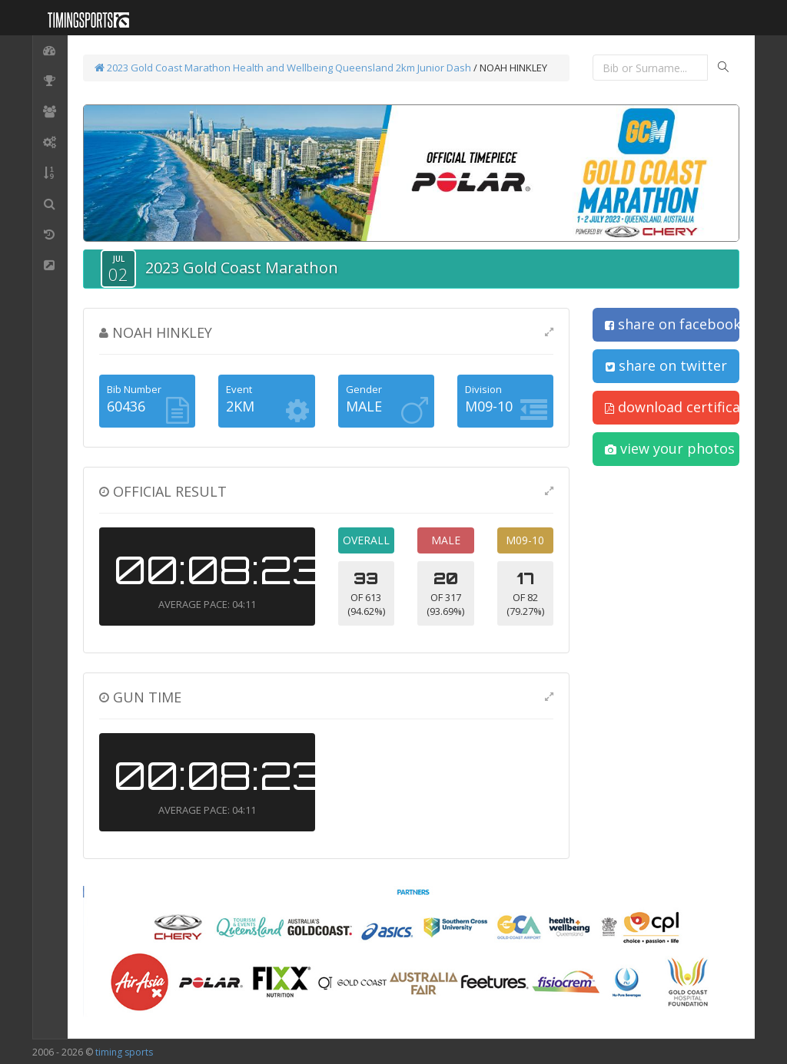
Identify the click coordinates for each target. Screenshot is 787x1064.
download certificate (672, 407)
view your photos (670, 448)
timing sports (124, 1052)
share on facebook (672, 324)
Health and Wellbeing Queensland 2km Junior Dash (352, 67)
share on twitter (666, 365)
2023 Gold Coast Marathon (163, 67)
